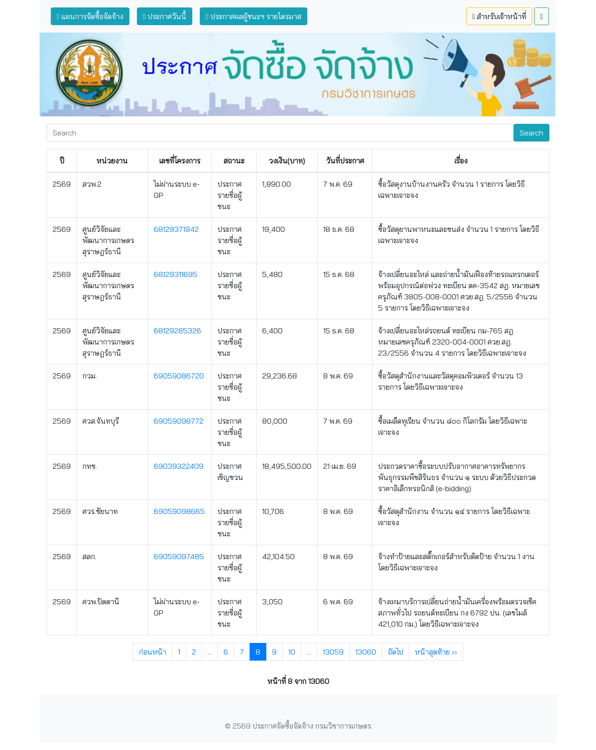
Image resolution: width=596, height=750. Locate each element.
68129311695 (175, 274)
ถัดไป (395, 651)
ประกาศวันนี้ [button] (164, 16)
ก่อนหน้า (152, 651)
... (210, 651)
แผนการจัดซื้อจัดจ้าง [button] (90, 16)
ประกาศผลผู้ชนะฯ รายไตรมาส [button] (253, 16)
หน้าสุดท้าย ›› (436, 651)
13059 (333, 651)
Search (531, 132)
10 (291, 651)
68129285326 (177, 330)
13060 (365, 651)
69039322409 (178, 466)
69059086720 (179, 375)
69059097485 (179, 556)
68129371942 (176, 229)
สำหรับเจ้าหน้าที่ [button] (499, 16)
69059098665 (179, 511)
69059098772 (178, 421)
